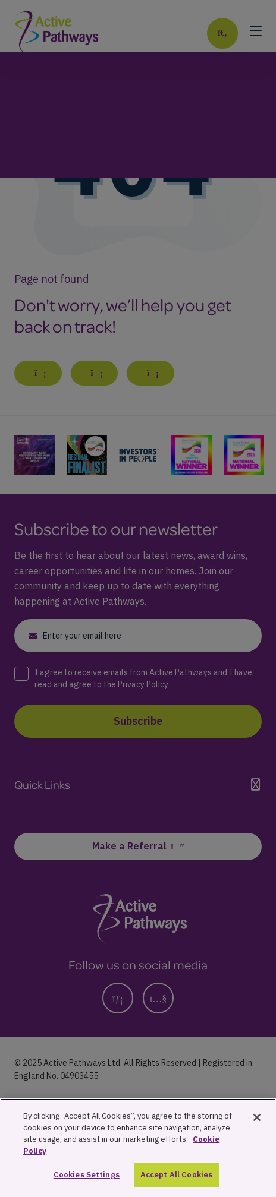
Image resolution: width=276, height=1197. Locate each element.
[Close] (257, 1119)
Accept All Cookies (176, 1176)
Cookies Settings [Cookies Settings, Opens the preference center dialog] (87, 1176)
